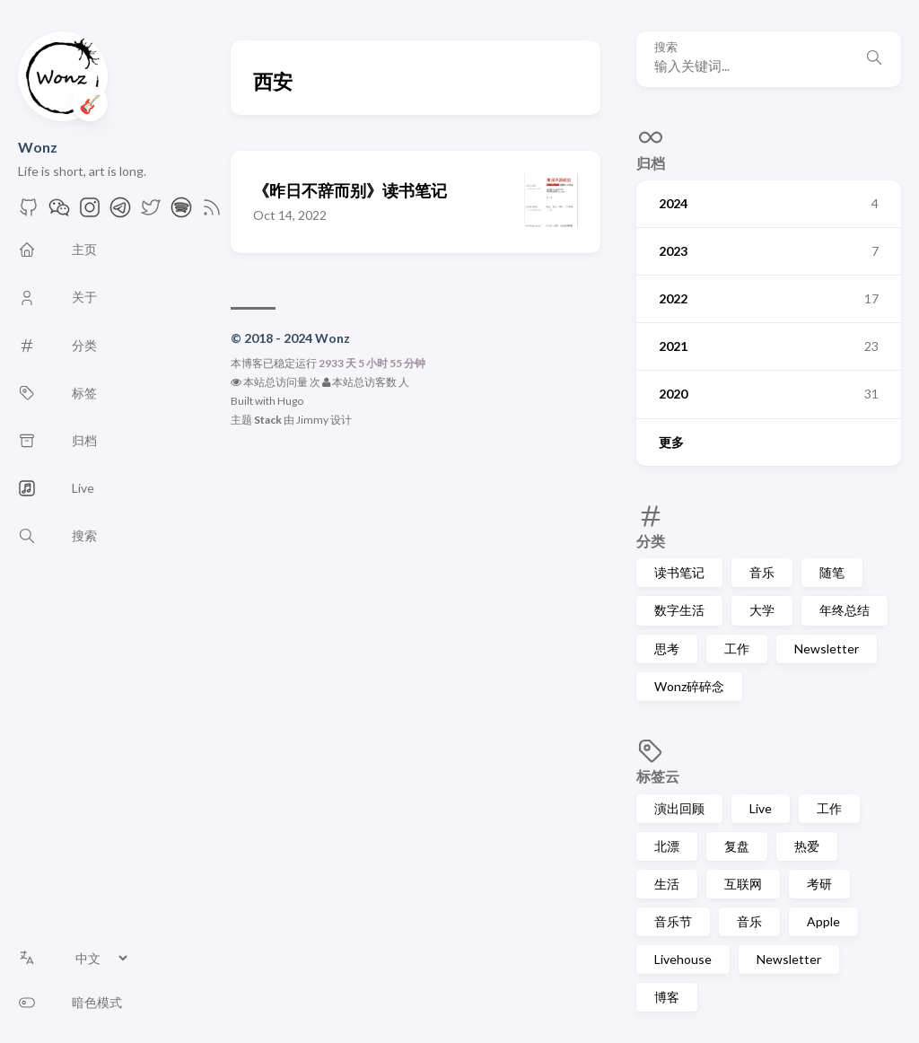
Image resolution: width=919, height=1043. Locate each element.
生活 (666, 883)
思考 (666, 648)
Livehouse (683, 959)
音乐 (762, 572)
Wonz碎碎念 (689, 686)
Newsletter (826, 648)
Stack (268, 419)
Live (760, 808)
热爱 (806, 846)
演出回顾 (679, 808)
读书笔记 (679, 572)
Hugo (290, 401)
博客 (666, 996)
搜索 (666, 47)
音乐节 (673, 921)
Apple (823, 921)
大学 (762, 610)
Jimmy (312, 419)
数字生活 (679, 610)
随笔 (832, 572)
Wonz (37, 146)
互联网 (743, 883)
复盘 (736, 846)
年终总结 (844, 610)
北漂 (666, 846)
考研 (819, 883)
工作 (736, 648)
